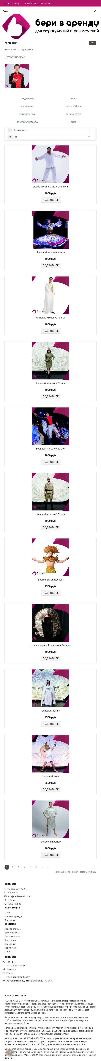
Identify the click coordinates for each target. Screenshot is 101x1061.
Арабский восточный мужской (50, 186)
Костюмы (12, 49)
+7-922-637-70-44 (17, 889)
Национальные (13, 929)
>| (48, 867)
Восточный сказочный (50, 579)
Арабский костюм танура (50, 252)
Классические (12, 936)
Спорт (8, 951)
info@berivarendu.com (19, 896)
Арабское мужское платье (50, 317)
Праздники (10, 944)
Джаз (73, 122)
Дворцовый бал (73, 106)
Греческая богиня (50, 710)
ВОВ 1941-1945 (27, 106)
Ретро (73, 99)
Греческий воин (50, 776)
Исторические (12, 932)
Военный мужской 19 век (50, 448)
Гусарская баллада (27, 122)
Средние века (27, 99)
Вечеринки (10, 940)
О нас (7, 912)
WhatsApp (12, 4)
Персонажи (11, 948)
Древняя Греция (27, 114)
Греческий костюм (50, 841)
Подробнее (51, 199)
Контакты (10, 920)
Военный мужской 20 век (50, 514)
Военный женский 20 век (50, 383)
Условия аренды (13, 916)
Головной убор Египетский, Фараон (50, 645)
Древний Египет (73, 114)
